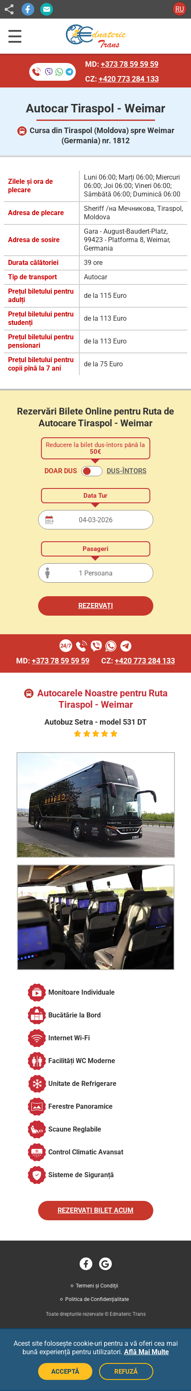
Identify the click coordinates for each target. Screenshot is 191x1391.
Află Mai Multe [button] (146, 1352)
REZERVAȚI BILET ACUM (95, 1210)
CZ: (122, 78)
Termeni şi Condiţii (97, 1286)
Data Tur (95, 495)
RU (179, 9)
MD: (121, 64)
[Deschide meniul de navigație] (15, 36)
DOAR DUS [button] (60, 471)
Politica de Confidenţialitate (97, 1299)
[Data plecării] (95, 519)
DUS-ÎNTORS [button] (127, 471)
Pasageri (95, 549)
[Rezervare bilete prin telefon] (52, 72)
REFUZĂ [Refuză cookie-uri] (126, 1371)
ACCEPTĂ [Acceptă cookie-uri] (65, 1371)
